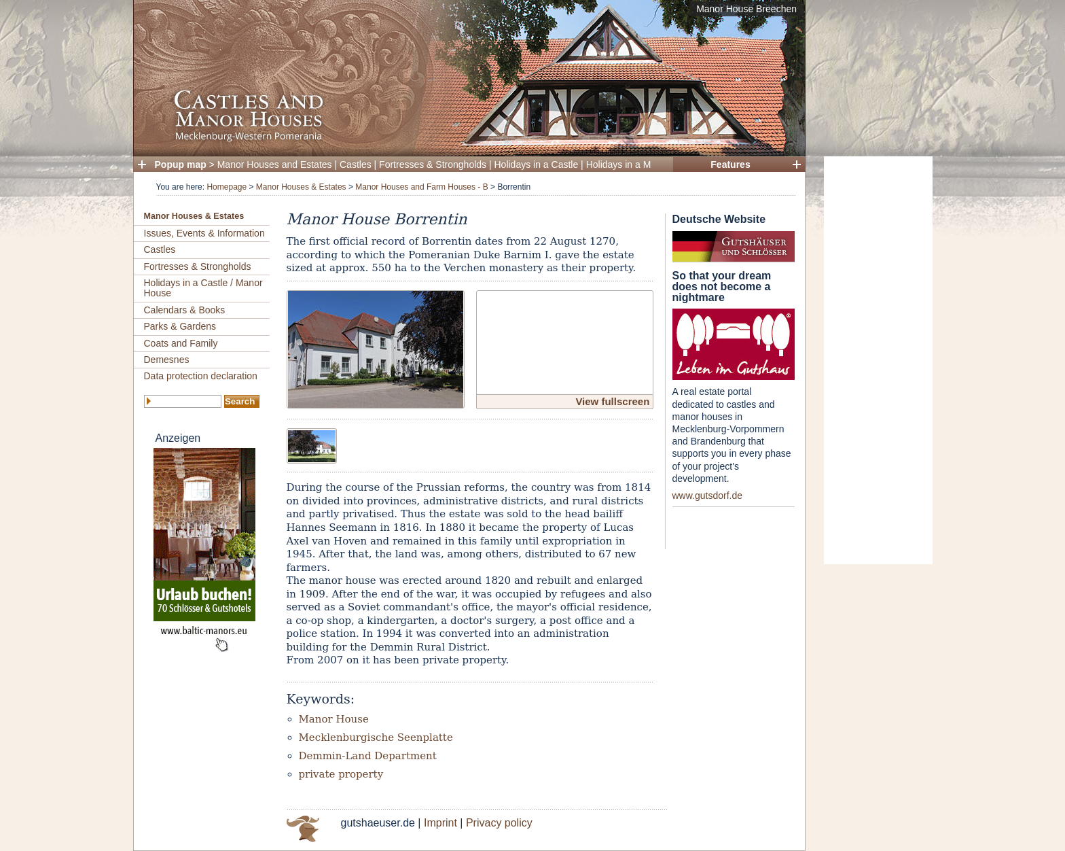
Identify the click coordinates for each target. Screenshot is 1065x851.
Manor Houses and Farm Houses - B (421, 187)
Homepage (226, 187)
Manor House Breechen (746, 8)
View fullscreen (612, 401)
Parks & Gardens (180, 326)
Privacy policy (499, 823)
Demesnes (166, 359)
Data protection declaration (200, 375)
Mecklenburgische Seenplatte (376, 737)
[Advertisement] (878, 360)
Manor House (334, 719)
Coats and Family (181, 343)
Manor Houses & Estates (301, 187)
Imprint (440, 823)
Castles (356, 164)
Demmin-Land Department (368, 756)
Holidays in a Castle (536, 164)
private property (341, 774)
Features (730, 164)
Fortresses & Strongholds (432, 164)
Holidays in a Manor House (643, 164)
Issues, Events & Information (204, 233)
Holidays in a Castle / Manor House (203, 287)
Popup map (180, 164)
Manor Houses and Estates (274, 164)
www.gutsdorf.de (707, 495)
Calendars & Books (184, 310)
